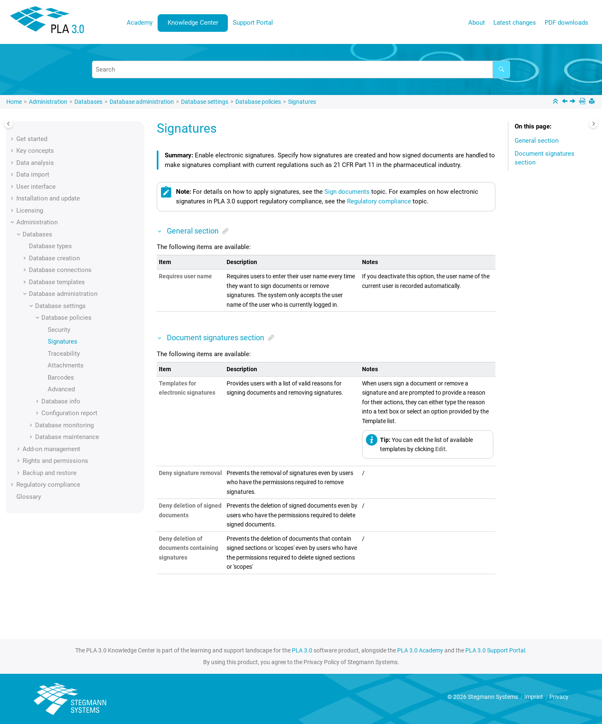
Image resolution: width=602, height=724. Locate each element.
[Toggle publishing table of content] (8, 123)
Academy (140, 22)
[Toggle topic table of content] (593, 123)
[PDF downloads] (583, 102)
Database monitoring (64, 425)
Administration (48, 101)
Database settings (204, 101)
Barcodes (61, 377)
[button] (13, 139)
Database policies (258, 101)
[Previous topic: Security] (566, 102)
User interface (36, 186)
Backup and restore (50, 473)
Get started (31, 139)
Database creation (54, 258)
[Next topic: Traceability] (573, 102)
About (476, 22)
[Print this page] (592, 102)
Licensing (29, 210)
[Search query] (301, 69)
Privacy (559, 696)
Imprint (534, 696)
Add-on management (51, 449)
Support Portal (253, 22)
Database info (60, 401)
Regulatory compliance (48, 484)
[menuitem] (139, 22)
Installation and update (48, 198)
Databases (88, 101)
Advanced (61, 389)
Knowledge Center (193, 22)
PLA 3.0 (302, 650)
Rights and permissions (55, 461)
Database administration (142, 101)
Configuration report (69, 413)
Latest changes (514, 22)
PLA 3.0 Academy (420, 650)
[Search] (501, 69)
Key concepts (35, 150)
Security (59, 330)
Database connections (60, 270)
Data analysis (35, 163)
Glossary (28, 497)
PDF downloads (566, 22)
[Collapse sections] (556, 102)
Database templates (57, 282)
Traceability (64, 353)
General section (537, 140)
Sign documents (347, 191)
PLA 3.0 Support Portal (495, 650)
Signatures (302, 101)
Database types (50, 246)
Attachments (66, 365)
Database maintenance (67, 437)
